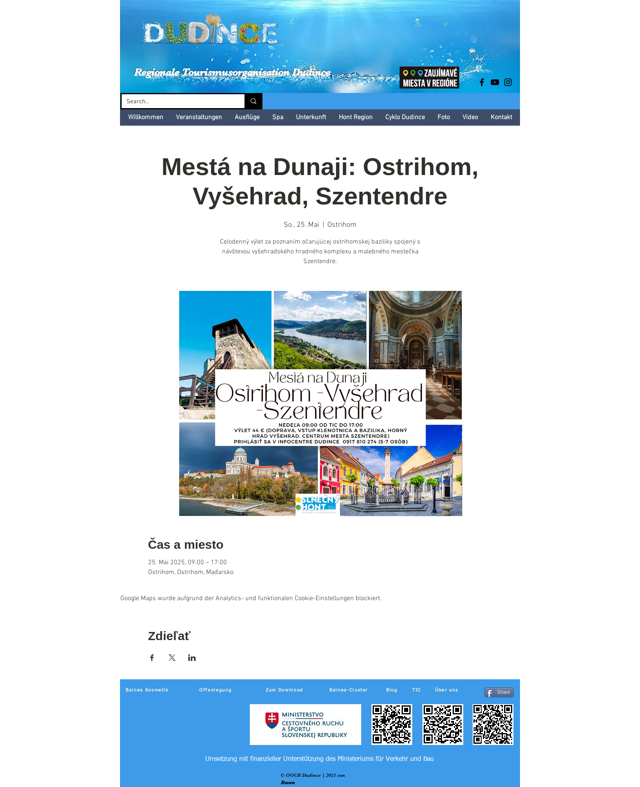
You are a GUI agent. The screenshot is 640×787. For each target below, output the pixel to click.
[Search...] (177, 101)
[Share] (498, 692)
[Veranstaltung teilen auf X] (172, 657)
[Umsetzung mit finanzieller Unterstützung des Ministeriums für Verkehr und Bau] (319, 759)
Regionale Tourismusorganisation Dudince (232, 72)
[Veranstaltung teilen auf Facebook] (152, 657)
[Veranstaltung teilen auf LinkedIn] (192, 657)
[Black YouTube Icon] (495, 82)
